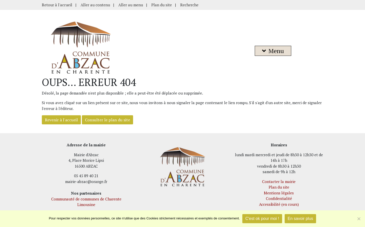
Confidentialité (279, 198)
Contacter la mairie (279, 181)
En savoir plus (300, 218)
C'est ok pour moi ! (262, 218)
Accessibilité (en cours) (279, 204)
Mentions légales (279, 192)
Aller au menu (130, 4)
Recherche (189, 4)
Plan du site (161, 4)
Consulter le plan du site (107, 120)
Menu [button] (273, 51)
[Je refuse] (358, 218)
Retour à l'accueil (57, 4)
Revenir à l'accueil (61, 120)
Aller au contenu (95, 4)
